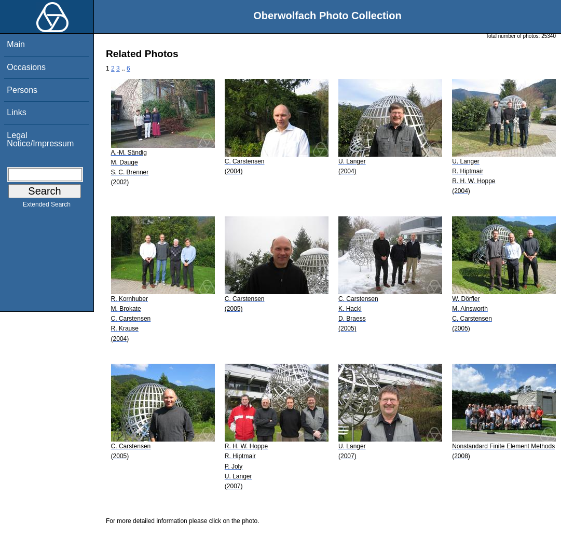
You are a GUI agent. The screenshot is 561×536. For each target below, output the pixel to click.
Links (16, 112)
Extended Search (47, 206)
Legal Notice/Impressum (40, 139)
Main (16, 44)
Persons (22, 90)
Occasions (26, 67)
